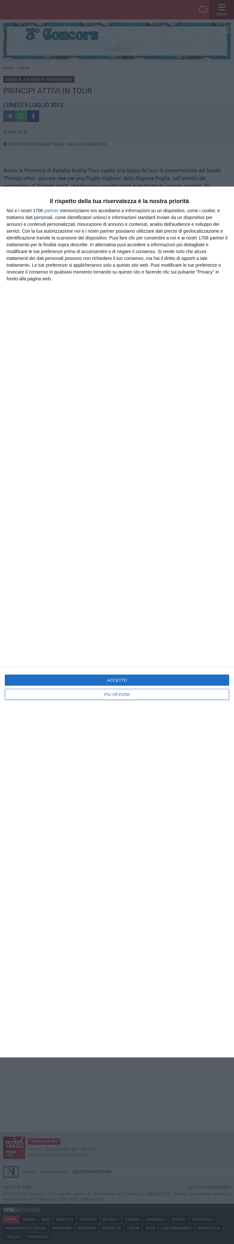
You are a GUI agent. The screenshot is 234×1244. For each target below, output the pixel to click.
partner (51, 210)
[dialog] (117, 622)
